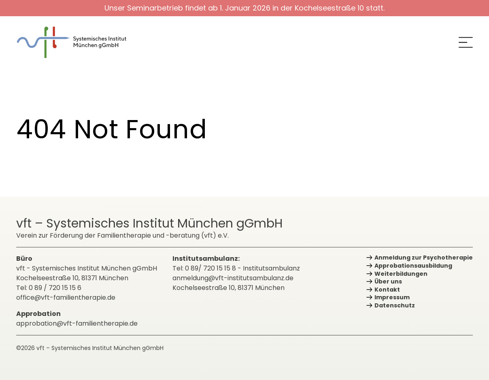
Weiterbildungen (400, 274)
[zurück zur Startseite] (77, 42)
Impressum (392, 297)
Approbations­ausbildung (413, 266)
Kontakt (387, 290)
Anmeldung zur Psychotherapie (423, 257)
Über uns (388, 281)
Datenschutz (394, 305)
